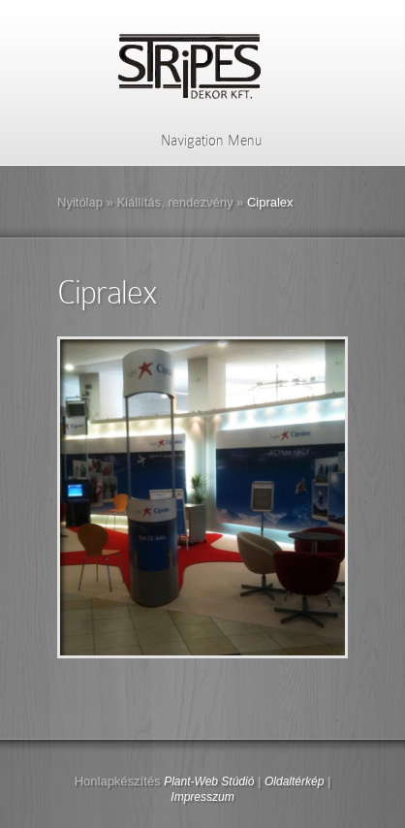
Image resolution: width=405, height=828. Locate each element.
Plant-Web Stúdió (209, 781)
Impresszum (202, 797)
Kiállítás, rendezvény (174, 202)
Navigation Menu (199, 140)
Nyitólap (80, 202)
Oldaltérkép (294, 781)
